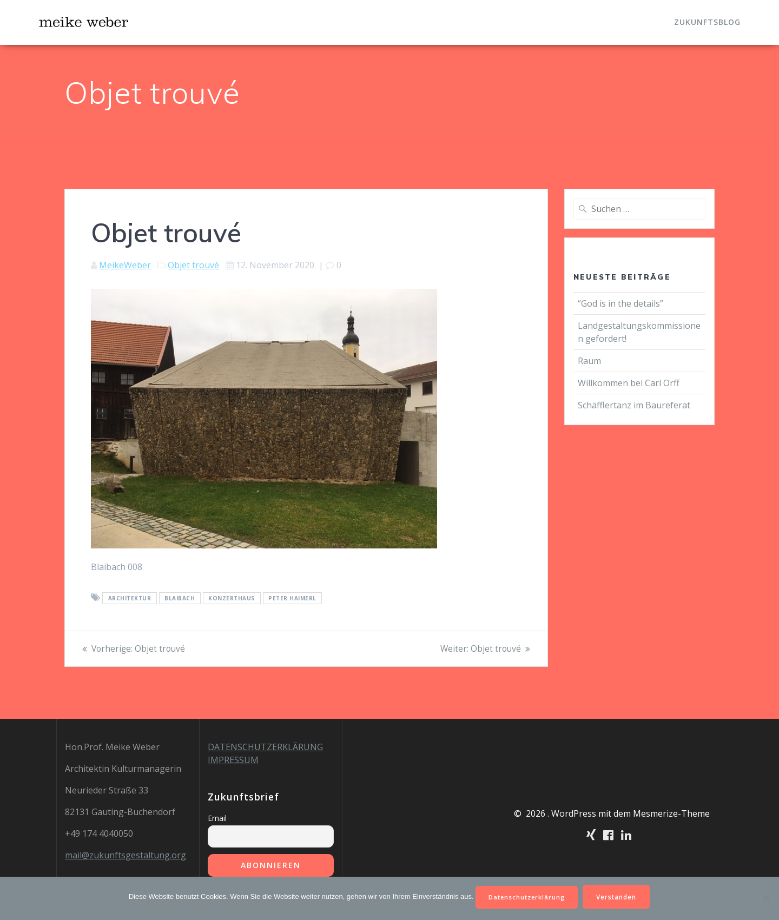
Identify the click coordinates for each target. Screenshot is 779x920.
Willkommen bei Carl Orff (628, 383)
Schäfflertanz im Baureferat (634, 405)
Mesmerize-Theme (671, 813)
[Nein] (765, 897)
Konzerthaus (231, 598)
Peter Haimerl (292, 598)
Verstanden (620, 896)
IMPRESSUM (233, 760)
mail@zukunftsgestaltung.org (125, 855)
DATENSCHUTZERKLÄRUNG (265, 747)
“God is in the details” (620, 303)
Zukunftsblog (707, 22)
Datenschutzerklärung (526, 896)
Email (217, 818)
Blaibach (179, 598)
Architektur (129, 598)
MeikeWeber (125, 265)
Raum (589, 361)
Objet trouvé (193, 265)
